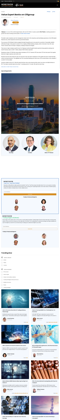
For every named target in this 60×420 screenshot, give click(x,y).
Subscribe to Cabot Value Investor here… (10, 66)
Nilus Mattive (40, 354)
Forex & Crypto (6, 274)
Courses (5, 265)
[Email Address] (30, 192)
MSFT (56, 322)
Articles (4, 260)
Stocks (4, 284)
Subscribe (30, 194)
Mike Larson (40, 318)
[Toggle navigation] (57, 5)
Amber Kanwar (10, 354)
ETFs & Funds (5, 271)
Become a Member (8, 1)
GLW (27, 322)
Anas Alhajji (11, 152)
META (54, 322)
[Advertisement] (30, 166)
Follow (15, 22)
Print (53, 11)
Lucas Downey (10, 318)
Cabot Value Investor (25, 33)
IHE (56, 357)
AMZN (50, 322)
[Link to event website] (30, 103)
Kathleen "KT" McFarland (49, 152)
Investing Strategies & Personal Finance (10, 279)
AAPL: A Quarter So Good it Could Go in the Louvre (14, 345)
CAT (19, 393)
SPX (27, 393)
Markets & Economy (7, 282)
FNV (56, 393)
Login (2, 1)
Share (48, 11)
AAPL (27, 357)
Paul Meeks (30, 152)
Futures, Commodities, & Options (9, 277)
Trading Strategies (7, 287)
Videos (4, 262)
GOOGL (52, 322)
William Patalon (40, 389)
